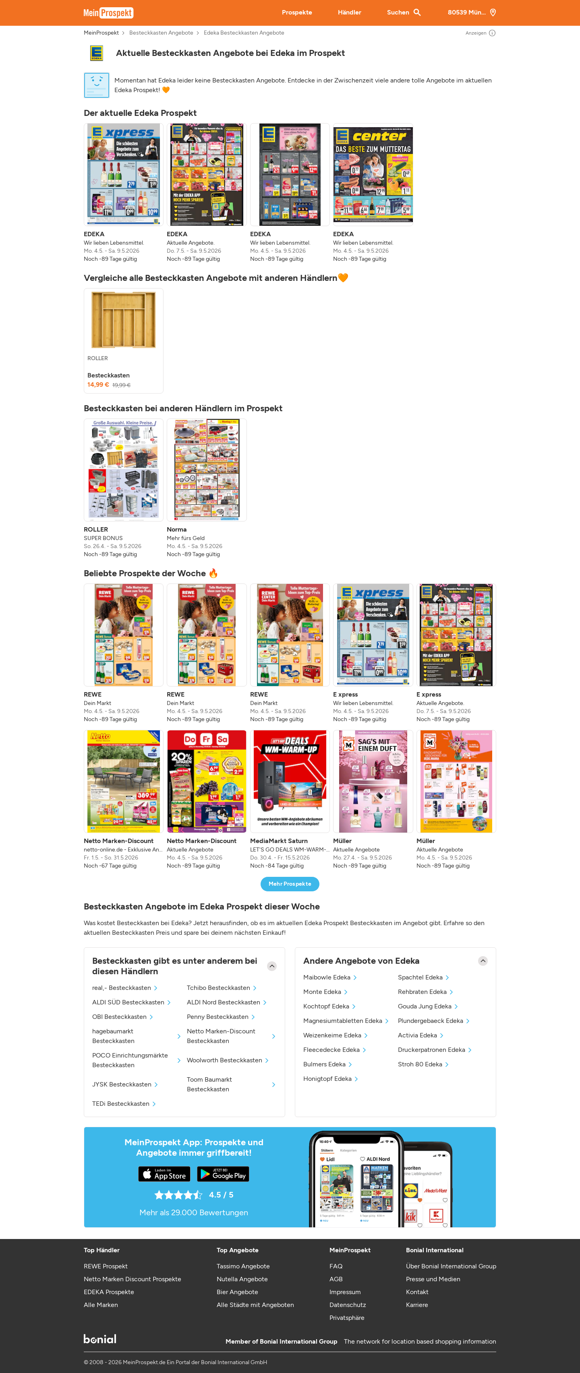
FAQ (335, 1266)
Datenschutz (347, 1305)
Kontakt (417, 1292)
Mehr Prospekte (290, 883)
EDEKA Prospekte (109, 1292)
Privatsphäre (347, 1317)
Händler (349, 12)
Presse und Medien (433, 1279)
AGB (336, 1279)
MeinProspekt (101, 33)
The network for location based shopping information (420, 1341)
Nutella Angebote (242, 1279)
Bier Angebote (237, 1292)
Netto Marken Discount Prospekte (132, 1279)
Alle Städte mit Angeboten (255, 1305)
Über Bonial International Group (451, 1266)
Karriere (417, 1305)
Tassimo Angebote (243, 1266)
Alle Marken (101, 1305)
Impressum (345, 1292)
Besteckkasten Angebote (161, 33)
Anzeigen (481, 33)
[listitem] (124, 193)
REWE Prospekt (106, 1266)
